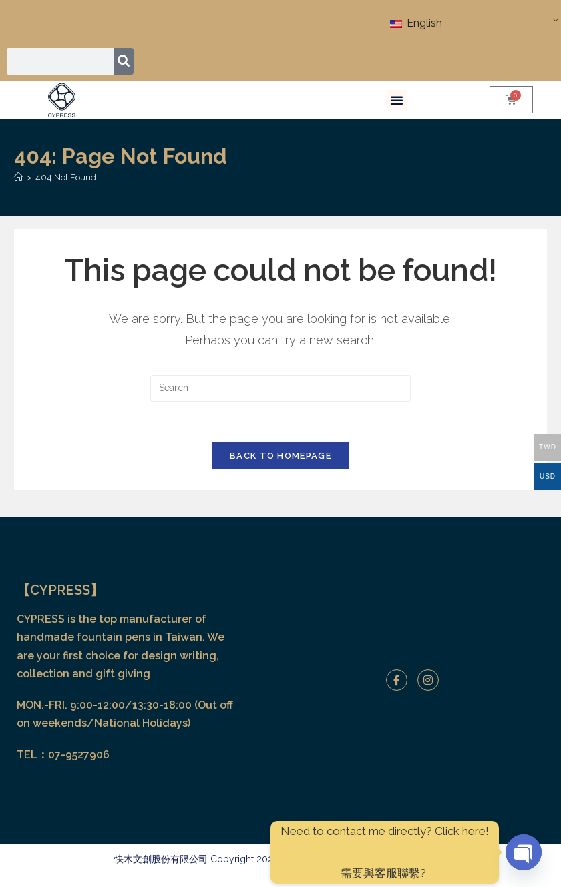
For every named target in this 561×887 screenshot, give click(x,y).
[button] (397, 100)
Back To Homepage (280, 456)
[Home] (18, 177)
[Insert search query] (280, 388)
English (416, 23)
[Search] (124, 61)
